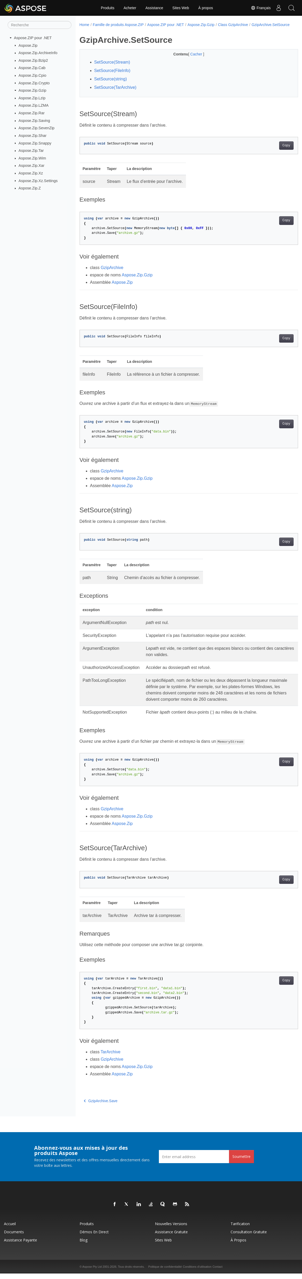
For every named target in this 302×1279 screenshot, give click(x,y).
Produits (107, 8)
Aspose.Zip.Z (30, 188)
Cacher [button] (189, 60)
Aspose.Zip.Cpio (32, 75)
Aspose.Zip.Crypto (34, 83)
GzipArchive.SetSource (102, 30)
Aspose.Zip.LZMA (34, 105)
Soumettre (241, 1161)
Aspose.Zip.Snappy (35, 143)
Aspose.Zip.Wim (32, 158)
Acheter (129, 8)
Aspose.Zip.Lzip (32, 98)
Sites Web (180, 8)
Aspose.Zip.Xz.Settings (38, 180)
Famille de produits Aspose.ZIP (118, 25)
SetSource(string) (110, 84)
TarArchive (111, 1057)
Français (260, 8)
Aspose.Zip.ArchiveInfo (38, 53)
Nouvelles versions (171, 1229)
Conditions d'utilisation (197, 1272)
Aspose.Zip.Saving (34, 120)
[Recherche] (39, 25)
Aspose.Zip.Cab (32, 68)
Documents (14, 1237)
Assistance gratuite (171, 1237)
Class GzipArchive (233, 25)
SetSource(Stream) (112, 67)
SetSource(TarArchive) (115, 93)
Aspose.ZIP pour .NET (33, 38)
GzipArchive (112, 273)
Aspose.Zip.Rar (32, 113)
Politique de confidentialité (165, 1272)
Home (84, 25)
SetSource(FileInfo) (112, 76)
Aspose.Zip (28, 45)
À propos (205, 8)
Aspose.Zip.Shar (32, 135)
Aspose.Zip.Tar (31, 150)
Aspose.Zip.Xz (31, 173)
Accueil (10, 1229)
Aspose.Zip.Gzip (32, 90)
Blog (83, 1245)
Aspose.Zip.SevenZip (37, 128)
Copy (271, 151)
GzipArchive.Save (101, 1106)
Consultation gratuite (249, 1237)
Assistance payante (20, 1245)
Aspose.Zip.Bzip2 (33, 60)
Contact (217, 1272)
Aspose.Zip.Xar (31, 165)
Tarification (240, 1229)
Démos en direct (94, 1237)
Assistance (154, 8)
